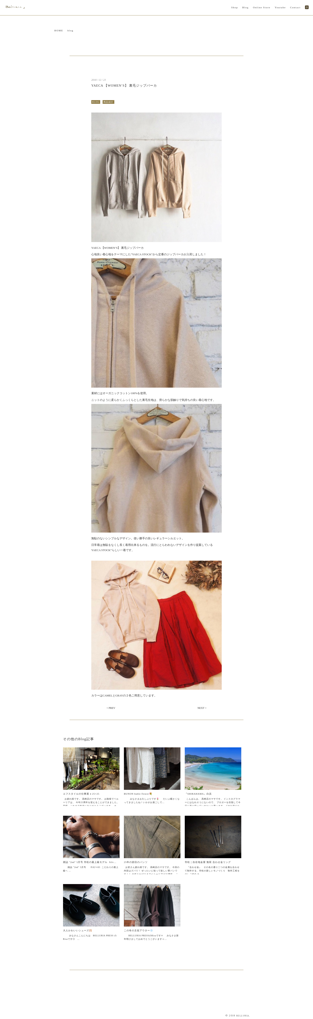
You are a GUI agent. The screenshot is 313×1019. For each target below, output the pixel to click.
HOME (58, 30)
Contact (295, 7)
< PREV (111, 708)
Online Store (261, 7)
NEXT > (201, 708)
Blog (245, 7)
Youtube (280, 7)
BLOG (95, 102)
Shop (234, 7)
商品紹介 (108, 102)
